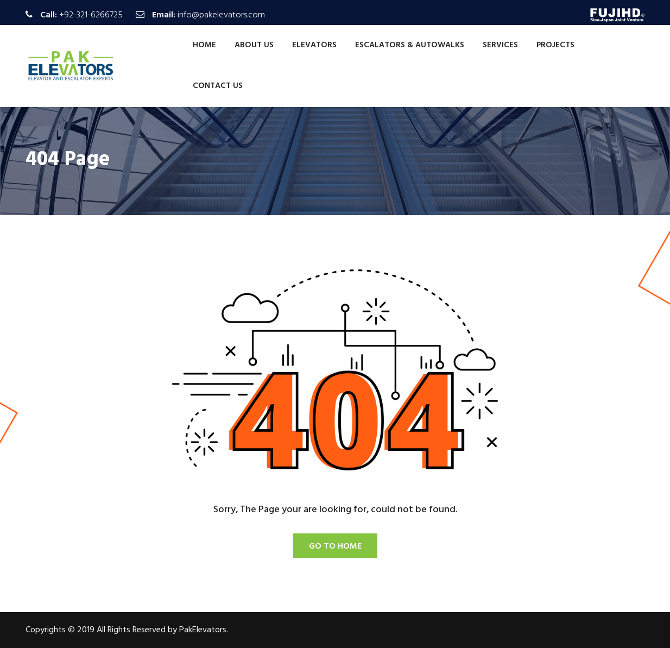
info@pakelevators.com (221, 15)
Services (500, 45)
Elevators (314, 45)
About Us (254, 45)
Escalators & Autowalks (409, 45)
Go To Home (335, 546)
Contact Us (218, 85)
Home (204, 45)
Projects (555, 45)
